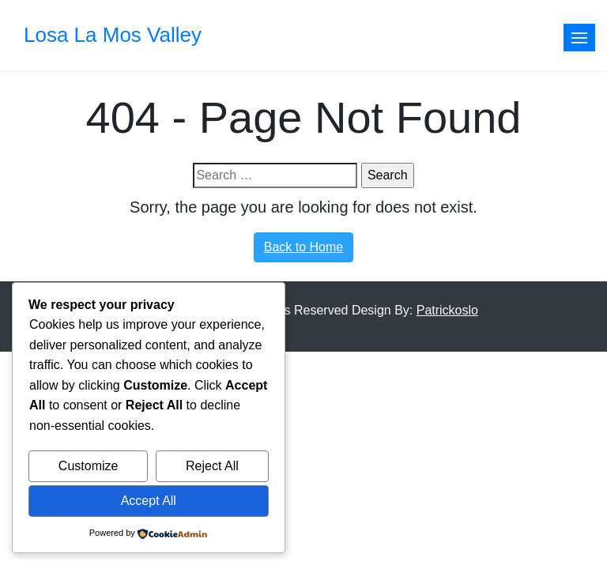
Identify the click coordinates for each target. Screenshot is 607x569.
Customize (88, 466)
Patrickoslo (447, 310)
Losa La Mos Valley (113, 35)
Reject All (212, 466)
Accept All (148, 500)
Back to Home (303, 247)
